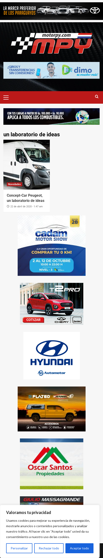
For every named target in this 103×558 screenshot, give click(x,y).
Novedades (14, 184)
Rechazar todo (49, 548)
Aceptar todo (79, 548)
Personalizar (19, 548)
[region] (50, 531)
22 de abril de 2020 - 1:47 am (26, 206)
